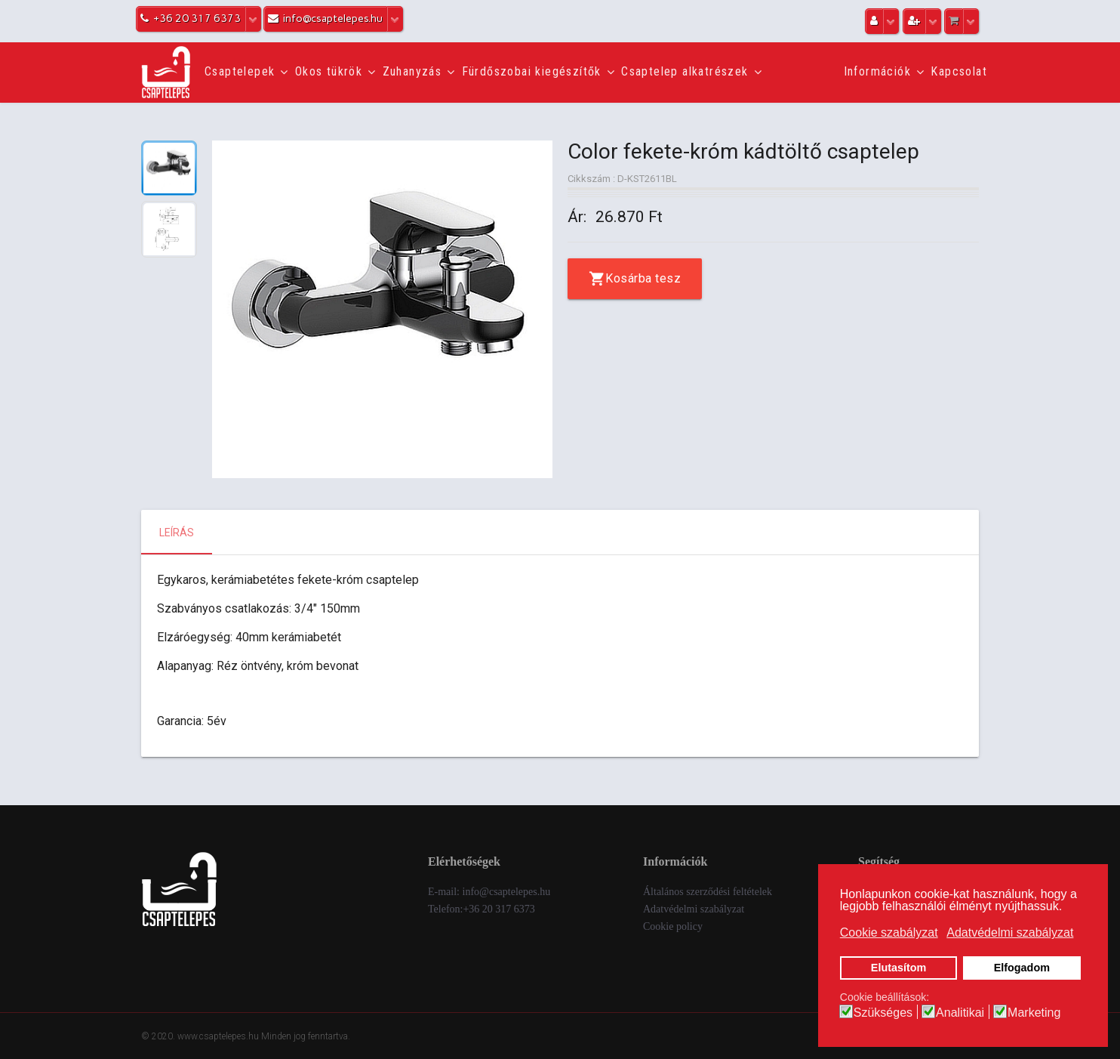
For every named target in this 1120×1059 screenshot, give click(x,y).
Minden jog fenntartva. (305, 1036)
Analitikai (960, 1013)
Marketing (1034, 1013)
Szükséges (883, 1013)
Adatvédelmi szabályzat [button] (1009, 932)
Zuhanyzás (412, 71)
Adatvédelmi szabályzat (693, 909)
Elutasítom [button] (899, 968)
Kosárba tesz (643, 278)
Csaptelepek (240, 71)
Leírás (176, 532)
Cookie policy (673, 926)
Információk (877, 71)
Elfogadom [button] (1022, 968)
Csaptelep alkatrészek (684, 71)
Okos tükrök (328, 71)
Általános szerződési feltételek (707, 891)
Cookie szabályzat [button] (889, 932)
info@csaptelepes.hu (507, 891)
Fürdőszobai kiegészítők (532, 71)
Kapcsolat (959, 71)
